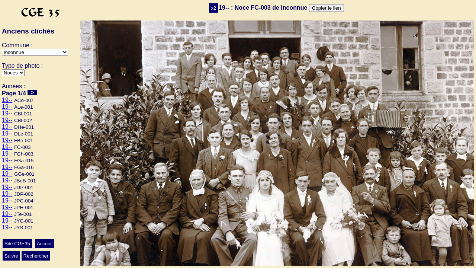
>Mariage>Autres (13, 72)
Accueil (44, 243)
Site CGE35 (17, 243)
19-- (7, 100)
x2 (213, 8)
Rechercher (35, 256)
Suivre (11, 256)
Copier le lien (326, 8)
